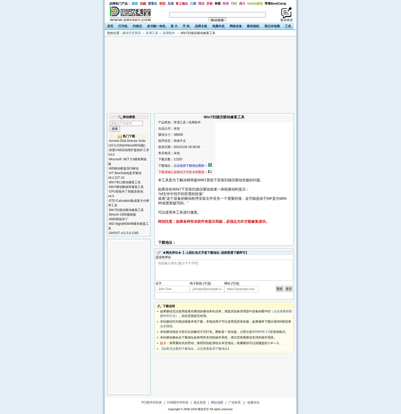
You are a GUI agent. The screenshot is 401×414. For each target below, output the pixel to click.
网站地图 (217, 402)
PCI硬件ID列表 (151, 402)
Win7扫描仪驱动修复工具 (126, 210)
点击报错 (166, 326)
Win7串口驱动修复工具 (124, 182)
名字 (158, 283)
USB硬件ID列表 (178, 402)
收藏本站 (253, 402)
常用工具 (152, 33)
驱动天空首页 (131, 33)
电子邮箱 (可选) (200, 283)
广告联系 (234, 402)
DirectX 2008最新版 (122, 214)
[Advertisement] (200, 75)
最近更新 (200, 402)
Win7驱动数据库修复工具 (126, 187)
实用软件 (169, 33)
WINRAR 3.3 (261, 332)
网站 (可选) (231, 283)
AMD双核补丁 (118, 219)
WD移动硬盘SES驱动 (124, 168)
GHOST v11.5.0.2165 (123, 233)
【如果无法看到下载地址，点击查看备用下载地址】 (195, 349)
